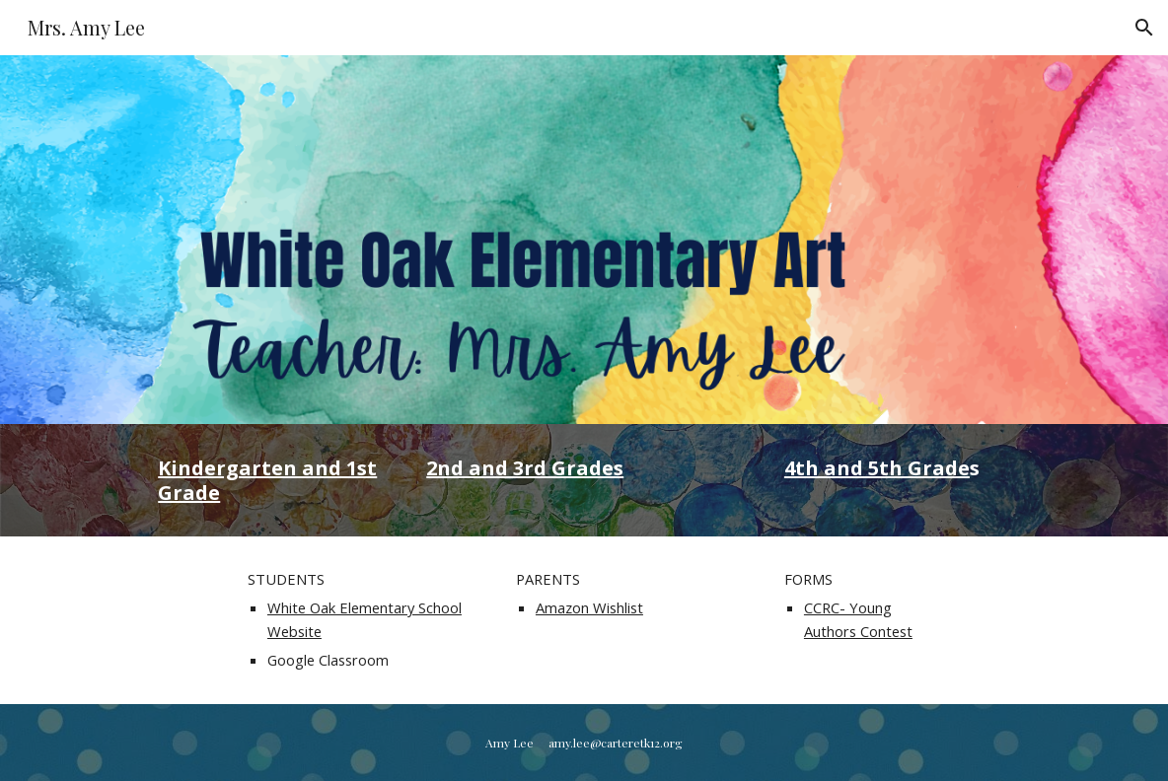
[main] (271, 480)
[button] (1144, 27)
